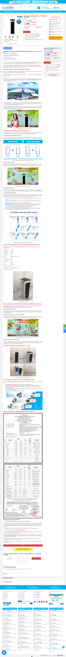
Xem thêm (23, 545)
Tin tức (51, 4)
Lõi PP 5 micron (7, 198)
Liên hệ (62, 4)
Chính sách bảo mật (21, 597)
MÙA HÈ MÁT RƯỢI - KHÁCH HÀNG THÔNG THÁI (24, 11)
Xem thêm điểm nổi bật (12, 43)
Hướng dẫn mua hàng (37, 597)
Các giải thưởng (5, 597)
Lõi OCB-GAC (7, 200)
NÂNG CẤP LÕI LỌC (34, 11)
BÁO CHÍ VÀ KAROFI (60, 11)
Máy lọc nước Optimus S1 (7, 132)
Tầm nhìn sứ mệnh (5, 594)
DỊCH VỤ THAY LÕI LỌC (42, 11)
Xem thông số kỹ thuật (17, 37)
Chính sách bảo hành (56, 4)
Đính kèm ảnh (6, 573)
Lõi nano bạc (7, 208)
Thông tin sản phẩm (8, 48)
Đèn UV (6, 209)
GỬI (31, 603)
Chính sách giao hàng (21, 594)
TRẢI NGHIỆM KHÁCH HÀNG (51, 11)
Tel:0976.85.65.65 (5, 613)
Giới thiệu (47, 4)
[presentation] (4, 25)
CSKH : (37, 594)
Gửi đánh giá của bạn (36, 558)
